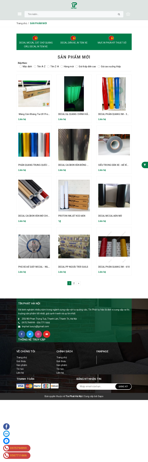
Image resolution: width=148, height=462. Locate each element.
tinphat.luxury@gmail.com (35, 326)
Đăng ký (123, 386)
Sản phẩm (21, 365)
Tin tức (20, 369)
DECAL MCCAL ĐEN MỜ (110, 216)
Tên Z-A (53, 66)
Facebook (107, 359)
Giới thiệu (21, 361)
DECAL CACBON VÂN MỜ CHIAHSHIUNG (38, 216)
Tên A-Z (40, 66)
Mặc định (25, 66)
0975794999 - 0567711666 (36, 322)
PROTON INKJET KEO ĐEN (71, 216)
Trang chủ (21, 357)
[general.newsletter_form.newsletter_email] (104, 386)
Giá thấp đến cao (85, 66)
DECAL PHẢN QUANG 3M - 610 (114, 267)
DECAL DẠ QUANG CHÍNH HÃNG (74, 114)
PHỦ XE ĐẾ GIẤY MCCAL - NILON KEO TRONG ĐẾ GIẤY (45, 267)
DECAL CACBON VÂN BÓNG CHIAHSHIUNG (80, 165)
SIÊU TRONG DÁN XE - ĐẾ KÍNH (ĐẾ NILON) (120, 165)
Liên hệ (20, 373)
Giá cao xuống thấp (109, 66)
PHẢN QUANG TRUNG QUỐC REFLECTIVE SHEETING (45, 165)
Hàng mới (67, 66)
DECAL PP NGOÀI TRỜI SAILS (73, 267)
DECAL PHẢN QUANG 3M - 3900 (114, 114)
